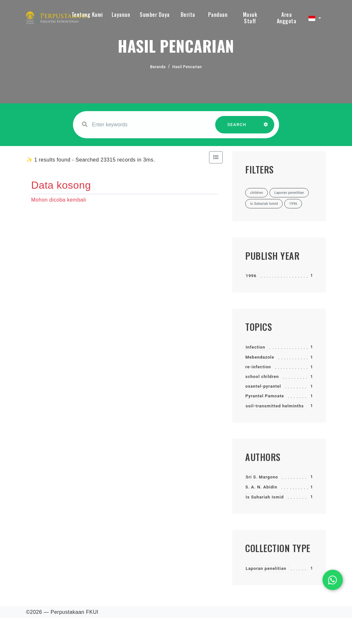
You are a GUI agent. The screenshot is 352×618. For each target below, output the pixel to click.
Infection (255, 347)
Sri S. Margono (262, 477)
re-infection (258, 366)
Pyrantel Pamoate (264, 395)
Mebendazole (259, 357)
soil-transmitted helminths (275, 405)
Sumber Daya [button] (155, 14)
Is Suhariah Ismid (265, 497)
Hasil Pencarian (187, 67)
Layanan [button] (121, 14)
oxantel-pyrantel (263, 386)
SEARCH (237, 127)
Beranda (158, 67)
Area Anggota (287, 18)
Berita (188, 14)
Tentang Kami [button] (87, 14)
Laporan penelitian (266, 568)
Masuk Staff (250, 18)
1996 (251, 275)
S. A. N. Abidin (261, 487)
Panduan (218, 14)
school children (262, 376)
